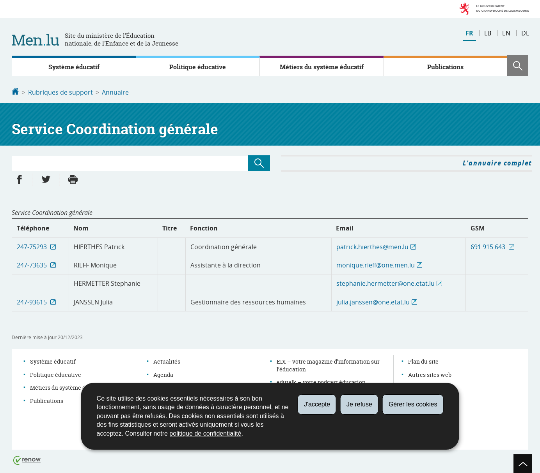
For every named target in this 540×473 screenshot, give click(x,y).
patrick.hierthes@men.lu (372, 246)
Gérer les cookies (413, 404)
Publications (445, 67)
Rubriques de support (60, 92)
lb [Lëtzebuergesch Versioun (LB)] (487, 33)
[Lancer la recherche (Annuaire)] (259, 163)
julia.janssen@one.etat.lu (373, 301)
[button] (517, 65)
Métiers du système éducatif (322, 67)
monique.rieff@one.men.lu (375, 264)
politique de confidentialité (205, 433)
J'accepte (317, 404)
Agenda (163, 374)
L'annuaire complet (497, 162)
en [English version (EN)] (506, 33)
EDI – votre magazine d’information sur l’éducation (328, 364)
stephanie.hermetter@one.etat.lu (385, 282)
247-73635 (32, 264)
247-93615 (32, 301)
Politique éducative (197, 67)
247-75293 (32, 246)
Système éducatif (73, 67)
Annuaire (115, 92)
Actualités (166, 360)
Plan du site (423, 360)
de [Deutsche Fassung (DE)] (525, 33)
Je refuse (359, 404)
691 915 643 (489, 246)
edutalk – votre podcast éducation (321, 381)
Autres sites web (429, 374)
